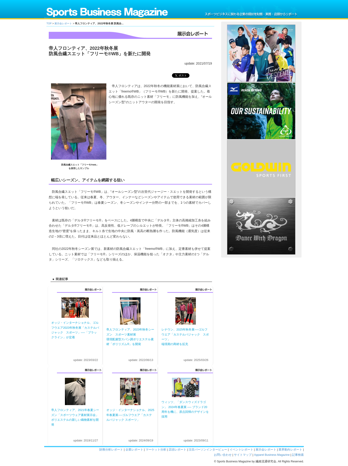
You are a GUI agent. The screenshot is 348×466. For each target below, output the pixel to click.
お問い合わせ (223, 454)
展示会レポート (63, 23)
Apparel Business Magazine (272, 454)
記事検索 (298, 454)
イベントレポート (241, 449)
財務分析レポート (111, 449)
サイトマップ (243, 454)
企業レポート (134, 449)
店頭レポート (177, 449)
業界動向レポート (290, 449)
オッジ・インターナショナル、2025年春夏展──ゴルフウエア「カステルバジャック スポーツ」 (130, 414)
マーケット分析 (156, 449)
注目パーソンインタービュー (208, 449)
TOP (49, 23)
